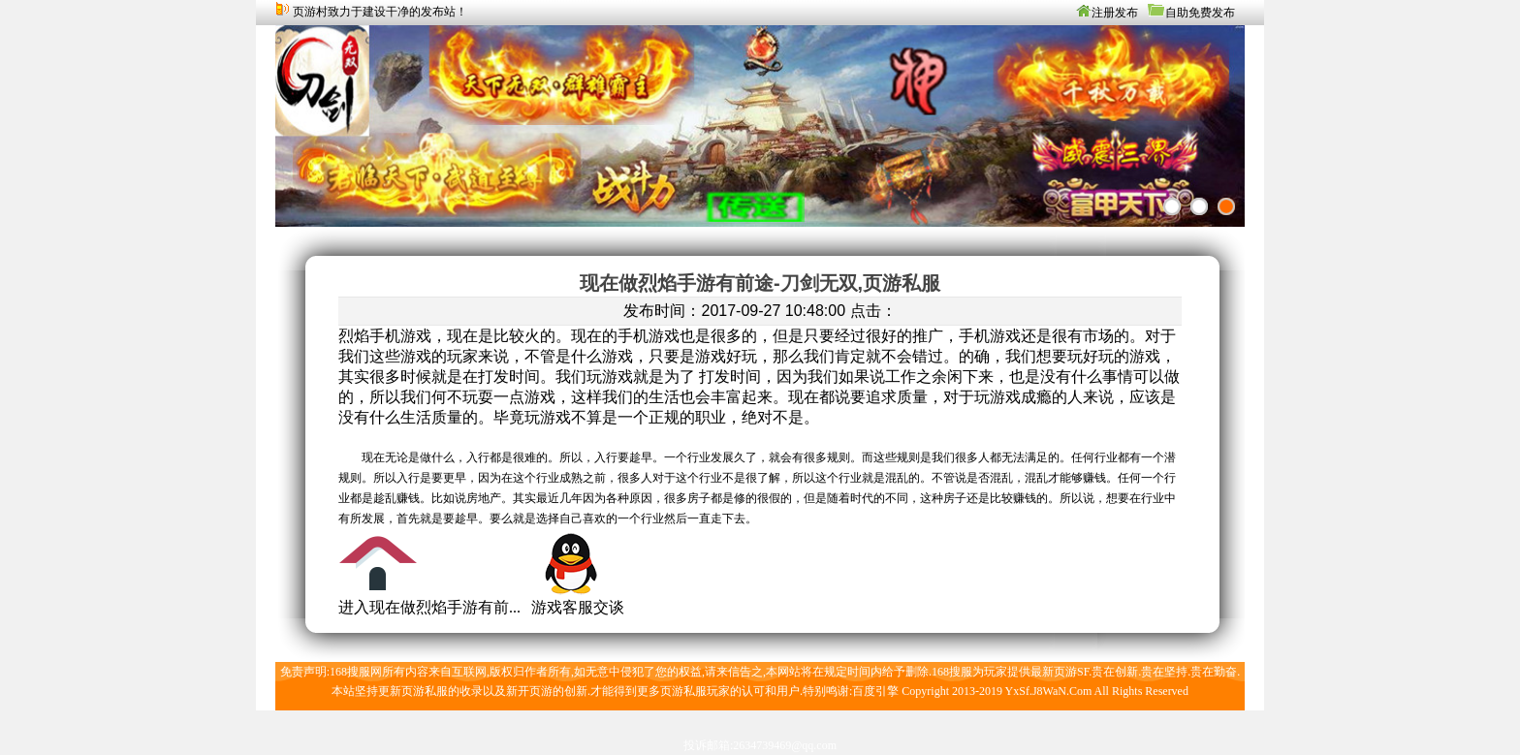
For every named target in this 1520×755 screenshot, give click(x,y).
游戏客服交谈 (577, 607)
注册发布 (1115, 12)
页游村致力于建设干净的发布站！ (380, 11)
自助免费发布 (1200, 12)
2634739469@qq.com (785, 745)
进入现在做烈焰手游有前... (429, 607)
